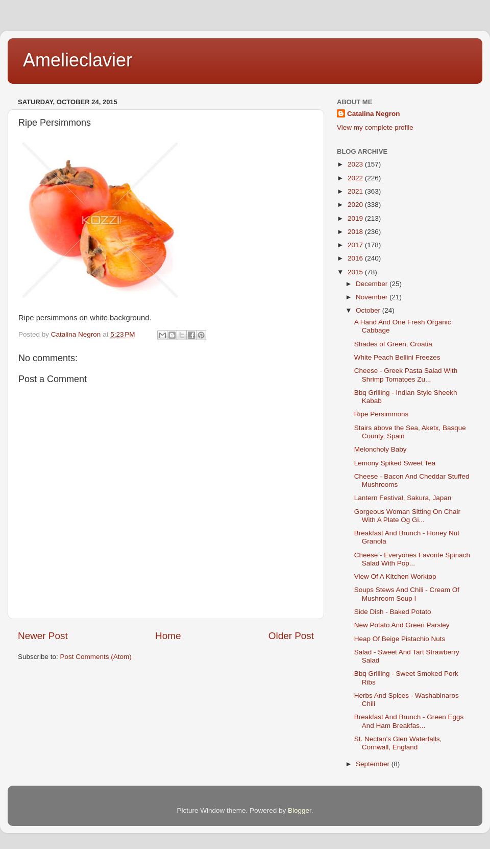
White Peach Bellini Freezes (397, 357)
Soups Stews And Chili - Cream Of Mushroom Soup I (406, 594)
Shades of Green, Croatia (393, 344)
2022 (356, 178)
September (373, 764)
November (372, 297)
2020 (356, 204)
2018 (356, 231)
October (369, 310)
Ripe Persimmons (381, 414)
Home (168, 635)
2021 (356, 191)
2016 (356, 258)
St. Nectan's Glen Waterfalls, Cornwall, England (398, 743)
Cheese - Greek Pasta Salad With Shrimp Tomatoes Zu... (406, 375)
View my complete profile (375, 127)
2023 (356, 164)
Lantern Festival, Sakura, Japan (403, 498)
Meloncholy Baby (380, 449)
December (372, 284)
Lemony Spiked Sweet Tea (395, 463)
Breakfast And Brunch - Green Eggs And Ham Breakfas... (409, 721)
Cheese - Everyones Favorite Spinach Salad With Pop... (412, 559)
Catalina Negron (373, 113)
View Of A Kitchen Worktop (395, 576)
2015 (356, 272)
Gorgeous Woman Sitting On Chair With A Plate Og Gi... (407, 516)
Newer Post (43, 635)
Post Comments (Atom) (96, 657)
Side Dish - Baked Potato (392, 612)
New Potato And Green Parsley (402, 625)
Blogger (299, 810)
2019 (356, 218)
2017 (356, 245)
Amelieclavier (77, 60)
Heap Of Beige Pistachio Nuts (400, 639)
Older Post (291, 635)
